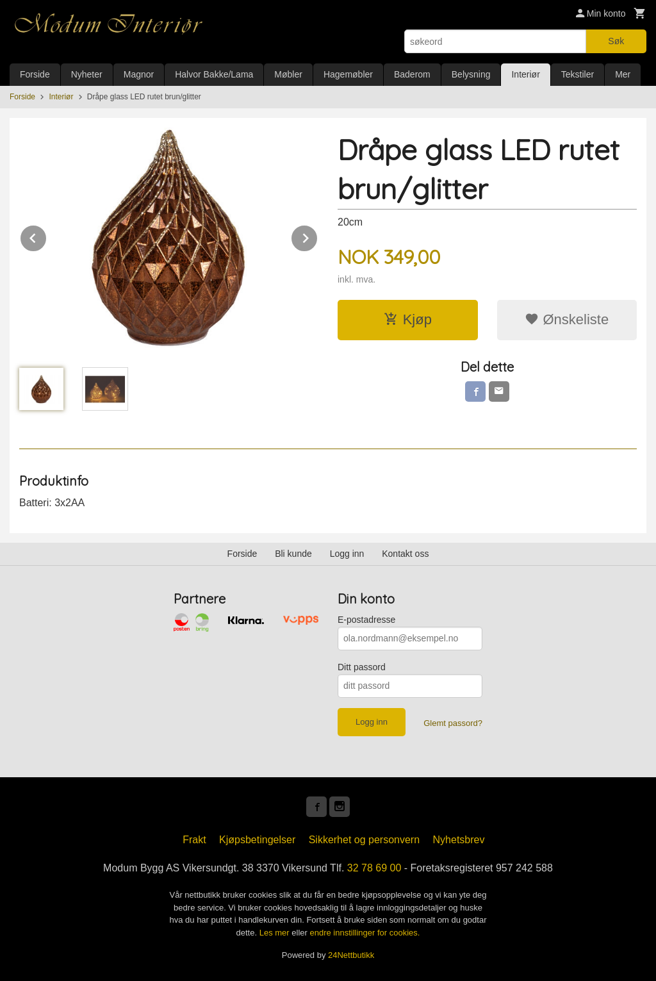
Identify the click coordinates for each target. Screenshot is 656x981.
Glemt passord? (452, 723)
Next (317, 236)
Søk (616, 41)
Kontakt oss (405, 553)
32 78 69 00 (374, 867)
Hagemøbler (348, 74)
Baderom (412, 74)
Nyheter (86, 74)
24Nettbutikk (351, 955)
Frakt (194, 839)
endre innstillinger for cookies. (364, 932)
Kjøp (408, 319)
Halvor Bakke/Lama (214, 74)
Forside (35, 74)
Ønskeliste (567, 319)
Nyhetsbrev (459, 839)
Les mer (275, 932)
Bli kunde (293, 553)
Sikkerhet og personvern (364, 839)
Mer (622, 74)
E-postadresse (366, 619)
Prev (46, 236)
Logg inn (347, 553)
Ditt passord (362, 667)
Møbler (288, 74)
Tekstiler (577, 74)
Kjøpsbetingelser (257, 839)
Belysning (471, 74)
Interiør (525, 74)
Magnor (139, 74)
